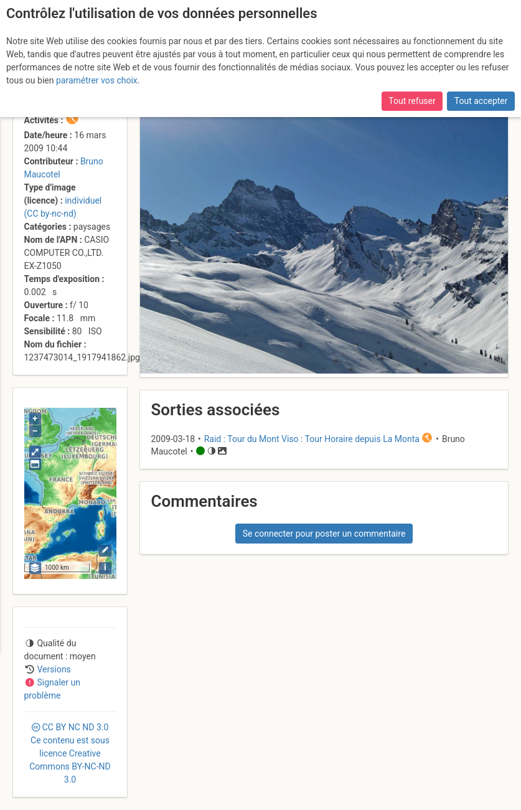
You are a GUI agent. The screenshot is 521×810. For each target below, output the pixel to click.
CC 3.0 (69, 753)
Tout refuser (411, 101)
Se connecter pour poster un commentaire (324, 534)
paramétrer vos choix (97, 80)
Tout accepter (481, 101)
